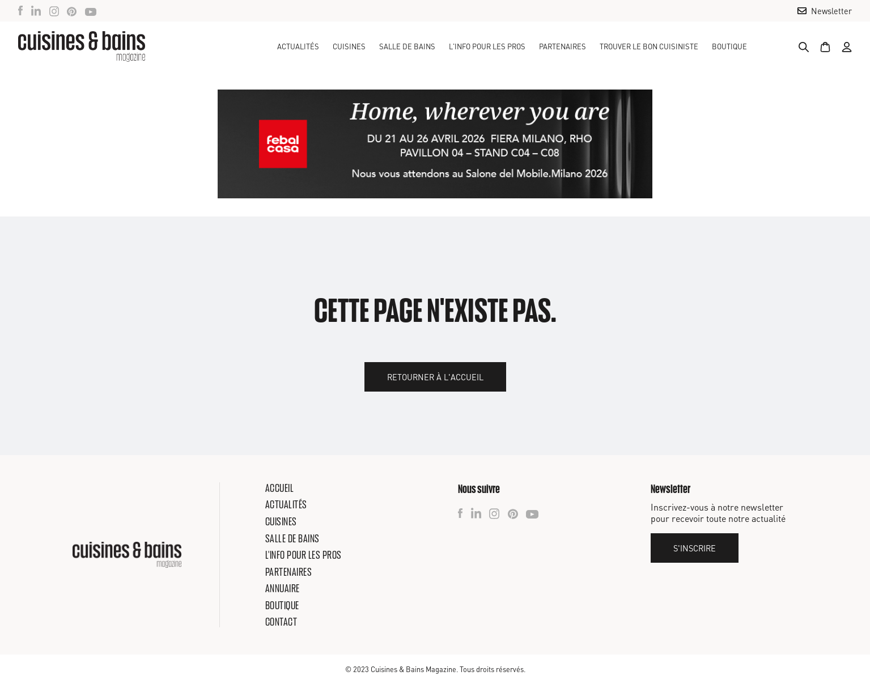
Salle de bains (292, 538)
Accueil (279, 488)
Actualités (298, 46)
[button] (349, 46)
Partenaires (562, 46)
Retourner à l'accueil (435, 377)
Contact (281, 621)
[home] (81, 46)
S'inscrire (694, 548)
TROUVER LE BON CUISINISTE (649, 46)
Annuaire (282, 588)
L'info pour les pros (303, 554)
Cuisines (281, 521)
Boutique (729, 46)
